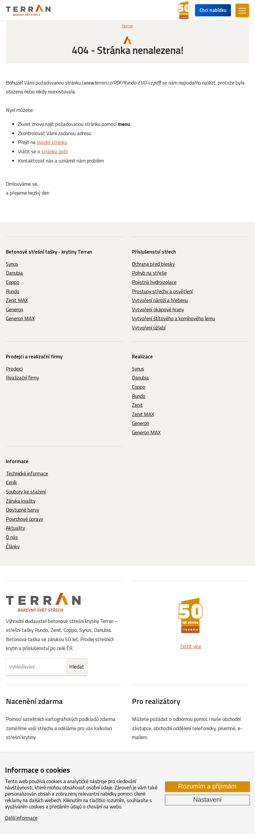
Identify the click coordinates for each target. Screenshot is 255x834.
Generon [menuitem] (14, 309)
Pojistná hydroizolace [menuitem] (154, 282)
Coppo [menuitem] (12, 282)
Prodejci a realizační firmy (34, 356)
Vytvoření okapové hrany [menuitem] (158, 309)
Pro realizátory (156, 701)
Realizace (142, 356)
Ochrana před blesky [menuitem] (153, 264)
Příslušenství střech (154, 252)
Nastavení (207, 799)
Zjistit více (190, 646)
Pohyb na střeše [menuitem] (149, 273)
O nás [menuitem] (12, 537)
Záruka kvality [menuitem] (20, 501)
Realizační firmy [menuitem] (22, 378)
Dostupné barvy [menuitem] (22, 510)
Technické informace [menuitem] (27, 473)
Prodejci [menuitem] (14, 369)
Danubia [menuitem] (14, 273)
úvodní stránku (52, 142)
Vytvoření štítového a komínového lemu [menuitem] (173, 318)
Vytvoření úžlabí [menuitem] (149, 328)
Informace (17, 461)
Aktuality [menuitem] (15, 528)
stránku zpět (54, 151)
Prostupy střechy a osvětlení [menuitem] (162, 291)
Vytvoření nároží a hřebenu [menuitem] (160, 300)
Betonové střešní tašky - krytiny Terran (49, 252)
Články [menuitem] (13, 546)
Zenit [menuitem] (137, 405)
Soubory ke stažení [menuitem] (26, 492)
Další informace (21, 818)
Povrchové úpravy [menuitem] (24, 519)
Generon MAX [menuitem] (20, 318)
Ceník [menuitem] (11, 482)
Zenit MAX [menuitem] (17, 300)
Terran (127, 26)
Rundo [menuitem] (12, 291)
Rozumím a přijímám (207, 786)
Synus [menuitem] (12, 264)
